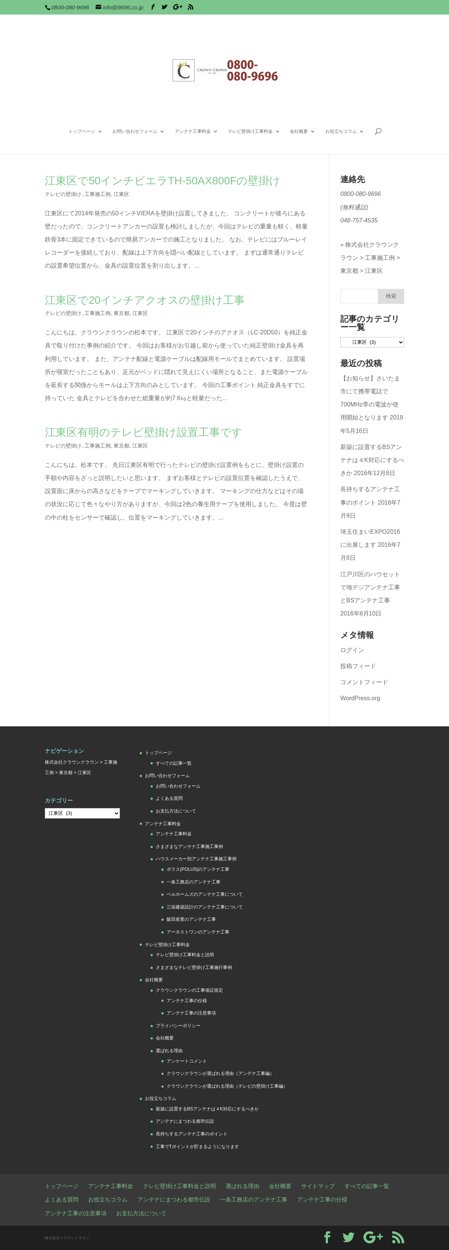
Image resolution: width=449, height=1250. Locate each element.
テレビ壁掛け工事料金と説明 (185, 954)
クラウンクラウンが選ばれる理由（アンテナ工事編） (220, 1073)
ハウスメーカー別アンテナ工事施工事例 (196, 858)
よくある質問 (169, 798)
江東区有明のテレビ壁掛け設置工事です (143, 432)
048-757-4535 (359, 220)
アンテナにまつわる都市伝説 (185, 1121)
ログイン (352, 650)
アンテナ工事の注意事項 (191, 1013)
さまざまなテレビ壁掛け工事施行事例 (194, 967)
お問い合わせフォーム (134, 131)
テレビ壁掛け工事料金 (250, 131)
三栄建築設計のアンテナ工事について (205, 907)
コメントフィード (364, 682)
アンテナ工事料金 (193, 131)
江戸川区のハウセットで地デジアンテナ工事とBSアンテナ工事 (370, 587)
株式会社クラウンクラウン (72, 762)
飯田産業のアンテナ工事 (191, 919)
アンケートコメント (187, 1061)
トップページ (81, 131)
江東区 (121, 194)
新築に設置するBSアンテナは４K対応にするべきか (372, 460)
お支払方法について (176, 811)
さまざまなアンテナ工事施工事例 (189, 846)
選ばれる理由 (169, 1050)
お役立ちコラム (341, 131)
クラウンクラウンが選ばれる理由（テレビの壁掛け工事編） (227, 1086)
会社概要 (299, 131)
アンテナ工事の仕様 (187, 1000)
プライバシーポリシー (178, 1025)
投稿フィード (358, 666)
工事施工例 (97, 194)
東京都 (121, 313)
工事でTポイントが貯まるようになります (197, 1146)
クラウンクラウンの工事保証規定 (189, 990)
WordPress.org (360, 698)
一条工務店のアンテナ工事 (193, 882)
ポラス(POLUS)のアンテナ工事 (198, 869)
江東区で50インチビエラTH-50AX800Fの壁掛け (163, 181)
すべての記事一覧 (174, 763)
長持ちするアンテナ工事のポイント (191, 1134)
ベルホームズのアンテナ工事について (205, 894)
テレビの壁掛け (63, 194)
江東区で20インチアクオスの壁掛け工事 (145, 300)
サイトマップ (318, 1186)
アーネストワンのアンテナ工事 (198, 932)
